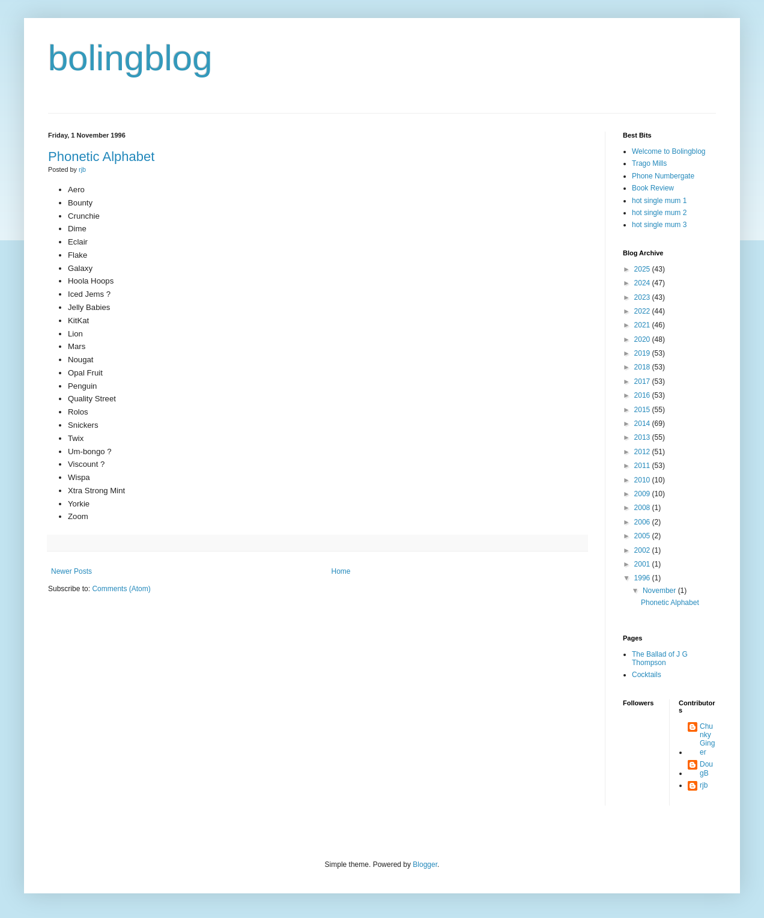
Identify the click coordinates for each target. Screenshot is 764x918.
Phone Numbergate (663, 176)
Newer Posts (71, 571)
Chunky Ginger (707, 739)
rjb (704, 785)
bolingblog (130, 58)
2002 (643, 550)
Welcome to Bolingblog (669, 151)
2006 (643, 522)
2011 (643, 465)
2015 (643, 410)
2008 (643, 507)
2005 (643, 536)
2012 (643, 452)
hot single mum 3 (659, 224)
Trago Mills (649, 163)
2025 (643, 269)
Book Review (653, 188)
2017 (643, 381)
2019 (643, 353)
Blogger (425, 864)
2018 (643, 367)
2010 (643, 480)
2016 (643, 395)
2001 (643, 564)
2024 (643, 283)
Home (341, 571)
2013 (643, 437)
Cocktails (646, 674)
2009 (643, 494)
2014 (643, 423)
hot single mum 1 (659, 200)
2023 (643, 297)
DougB (706, 768)
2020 (643, 339)
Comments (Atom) (121, 589)
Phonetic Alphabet (101, 156)
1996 (643, 578)
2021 (643, 325)
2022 (643, 311)
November (660, 590)
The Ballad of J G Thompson (660, 658)
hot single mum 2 (659, 212)
